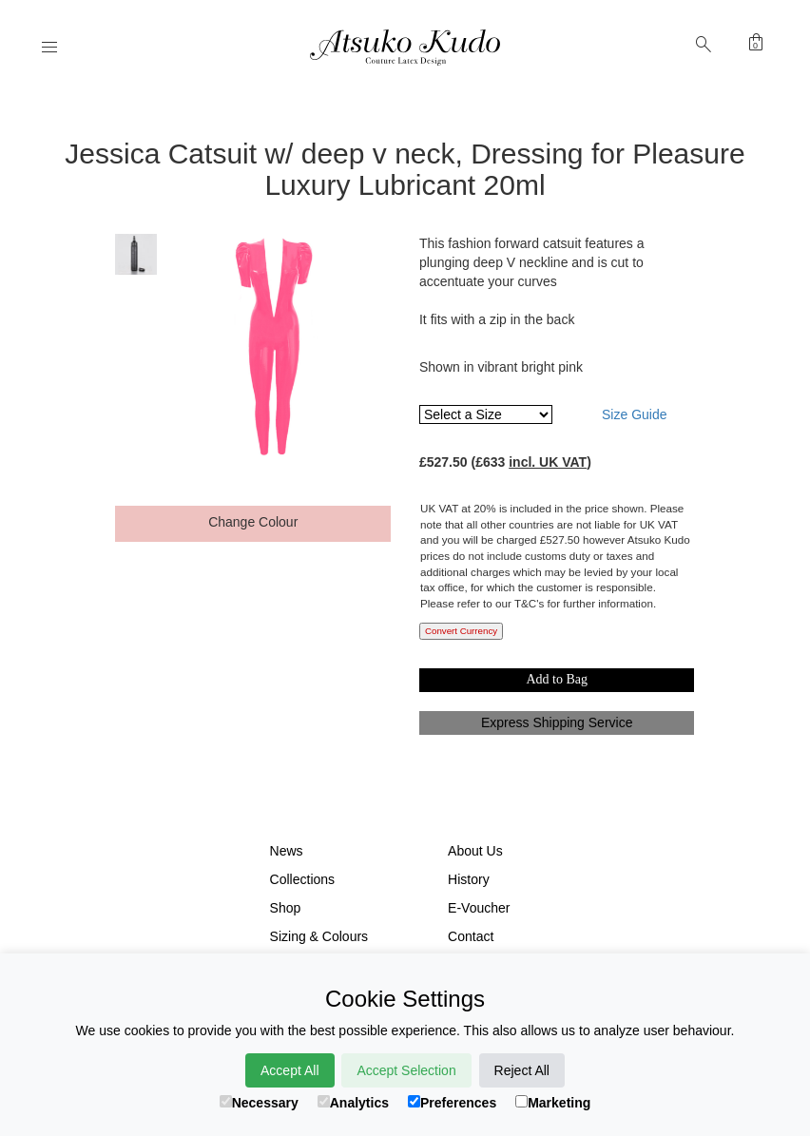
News (286, 850)
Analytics (353, 1102)
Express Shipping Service (557, 722)
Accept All (289, 1070)
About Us (475, 850)
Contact (470, 936)
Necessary (259, 1102)
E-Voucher (479, 907)
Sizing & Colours (319, 936)
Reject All (522, 1070)
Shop (285, 907)
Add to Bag (557, 679)
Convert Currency (461, 631)
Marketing (552, 1102)
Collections (302, 879)
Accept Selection (406, 1070)
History (469, 879)
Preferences (452, 1102)
